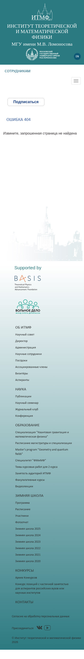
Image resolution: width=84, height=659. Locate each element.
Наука (20, 389)
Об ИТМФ (23, 327)
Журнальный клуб (26, 409)
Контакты (24, 602)
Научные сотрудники (28, 354)
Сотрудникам (17, 71)
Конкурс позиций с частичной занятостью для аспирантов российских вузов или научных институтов (41, 589)
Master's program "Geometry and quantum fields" (41, 452)
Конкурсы (24, 571)
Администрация (25, 347)
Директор (21, 341)
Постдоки (21, 360)
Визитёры (21, 373)
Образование (27, 425)
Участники (22, 516)
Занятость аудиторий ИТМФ (33, 473)
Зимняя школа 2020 (27, 561)
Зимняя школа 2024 (27, 535)
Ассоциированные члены (31, 367)
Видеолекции (24, 486)
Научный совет (24, 334)
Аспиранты (22, 380)
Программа (22, 503)
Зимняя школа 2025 (27, 529)
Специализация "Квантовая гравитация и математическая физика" (42, 434)
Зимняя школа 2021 (27, 554)
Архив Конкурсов (26, 577)
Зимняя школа (29, 496)
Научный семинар (26, 403)
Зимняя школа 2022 (27, 548)
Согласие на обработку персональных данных (40, 616)
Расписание (22, 509)
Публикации (23, 396)
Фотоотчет (21, 522)
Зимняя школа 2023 (27, 542)
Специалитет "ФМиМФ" (30, 460)
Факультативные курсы (30, 480)
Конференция (24, 416)
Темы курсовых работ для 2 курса (36, 467)
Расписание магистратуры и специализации (43, 443)
